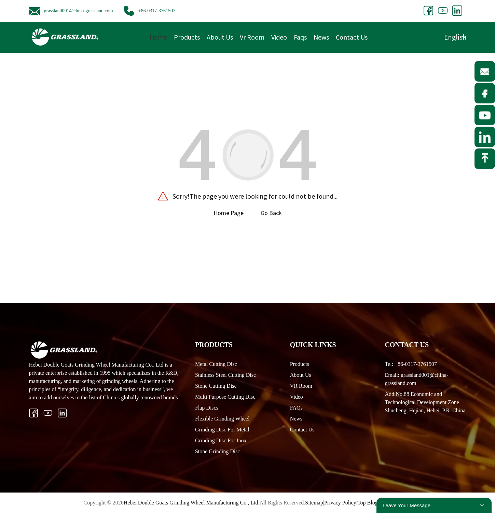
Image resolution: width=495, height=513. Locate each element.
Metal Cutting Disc (216, 364)
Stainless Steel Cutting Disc (225, 375)
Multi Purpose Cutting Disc (225, 397)
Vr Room (252, 37)
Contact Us (352, 37)
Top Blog (367, 502)
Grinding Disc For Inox (221, 440)
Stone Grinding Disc (217, 451)
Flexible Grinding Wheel (222, 419)
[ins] (47, 413)
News (321, 37)
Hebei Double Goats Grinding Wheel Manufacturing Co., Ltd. (192, 502)
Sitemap (314, 502)
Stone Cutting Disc (216, 386)
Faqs (300, 37)
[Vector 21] (33, 413)
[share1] (428, 9)
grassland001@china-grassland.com (78, 10)
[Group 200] (443, 9)
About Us (220, 37)
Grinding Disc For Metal (222, 429)
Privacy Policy (340, 502)
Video (279, 37)
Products (187, 37)
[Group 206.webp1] (62, 413)
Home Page (229, 213)
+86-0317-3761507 (156, 10)
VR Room (301, 386)
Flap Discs (206, 408)
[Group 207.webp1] (457, 9)
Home (158, 37)
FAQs (296, 408)
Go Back (271, 213)
